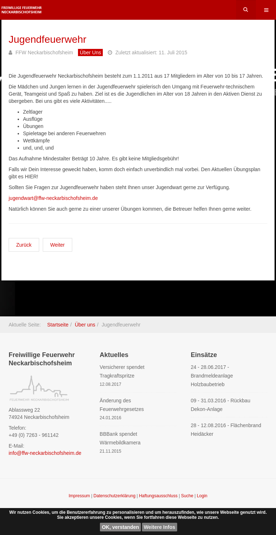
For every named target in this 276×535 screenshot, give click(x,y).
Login (202, 495)
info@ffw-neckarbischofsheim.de (45, 453)
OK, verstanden (120, 527)
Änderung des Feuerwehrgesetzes (122, 405)
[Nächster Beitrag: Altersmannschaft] (57, 245)
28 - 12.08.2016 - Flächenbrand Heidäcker (226, 429)
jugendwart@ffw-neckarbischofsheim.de (53, 198)
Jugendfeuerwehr (47, 39)
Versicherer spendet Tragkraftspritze (122, 371)
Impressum (80, 495)
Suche (187, 495)
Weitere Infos (159, 527)
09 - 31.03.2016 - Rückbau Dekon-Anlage (220, 405)
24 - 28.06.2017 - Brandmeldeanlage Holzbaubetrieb (212, 375)
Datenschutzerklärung (115, 495)
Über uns (85, 325)
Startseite (57, 325)
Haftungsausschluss (159, 495)
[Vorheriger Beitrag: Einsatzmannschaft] (24, 245)
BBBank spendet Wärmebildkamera (120, 438)
